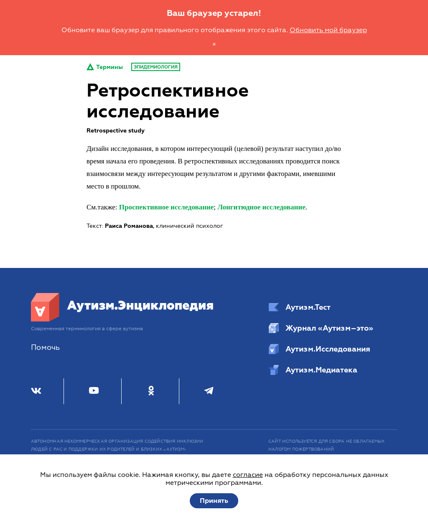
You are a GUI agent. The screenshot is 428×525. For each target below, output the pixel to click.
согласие (248, 475)
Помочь (45, 347)
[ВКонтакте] (36, 391)
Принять (214, 501)
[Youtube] (94, 391)
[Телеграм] (209, 391)
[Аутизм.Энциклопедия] (122, 319)
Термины (105, 67)
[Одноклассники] (151, 391)
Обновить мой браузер (328, 30)
